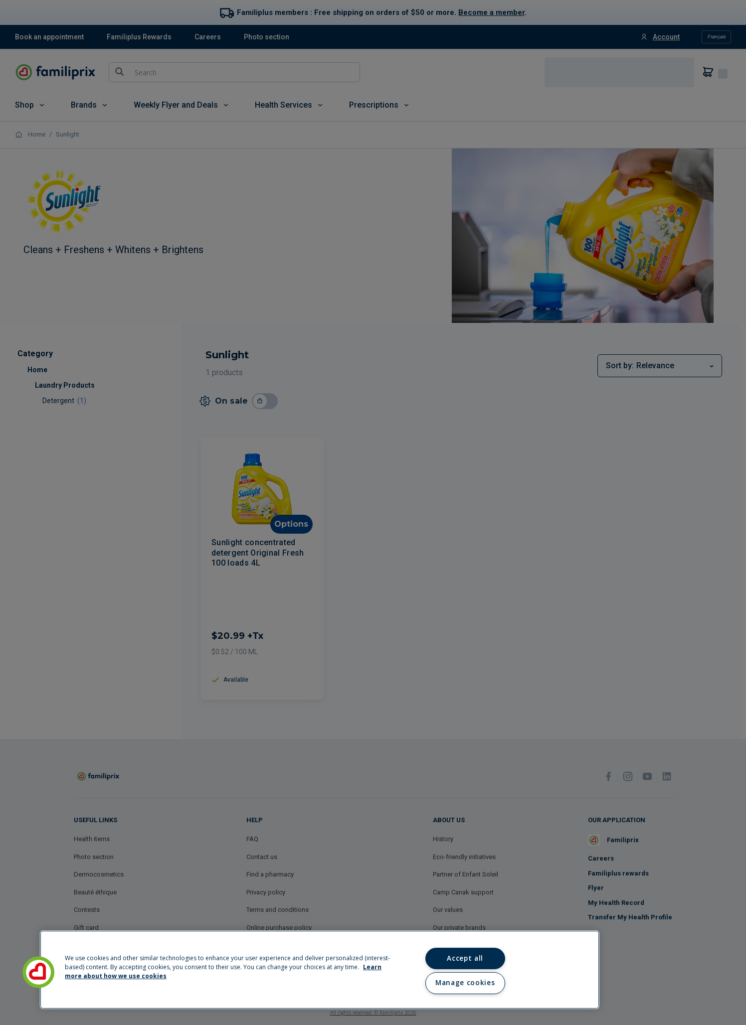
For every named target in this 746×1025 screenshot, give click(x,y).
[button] (38, 972)
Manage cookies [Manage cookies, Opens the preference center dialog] (465, 982)
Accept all (465, 958)
